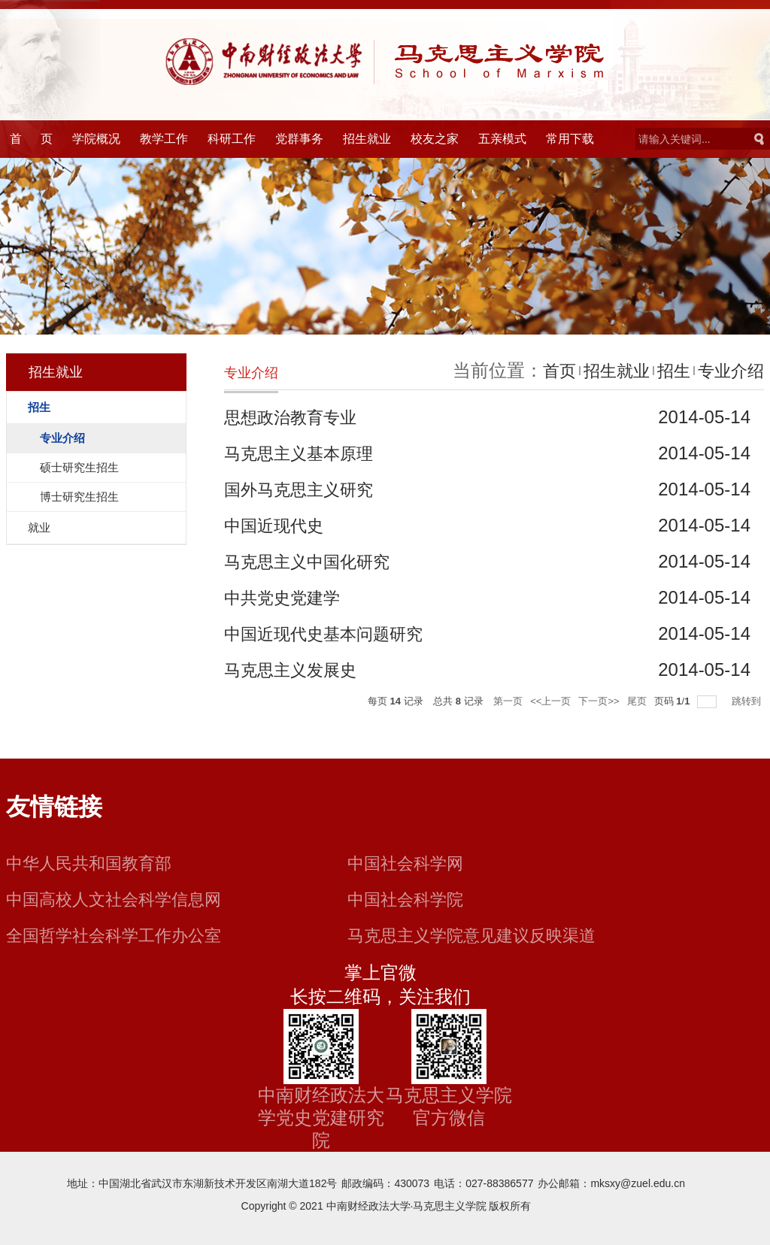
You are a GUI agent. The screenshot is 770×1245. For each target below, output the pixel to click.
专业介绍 (728, 370)
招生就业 (367, 138)
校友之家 (435, 138)
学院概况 (96, 138)
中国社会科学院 (410, 899)
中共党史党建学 (287, 597)
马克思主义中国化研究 (314, 561)
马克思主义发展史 (296, 669)
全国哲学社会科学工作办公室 (123, 935)
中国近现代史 (278, 525)
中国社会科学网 (410, 863)
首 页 (31, 138)
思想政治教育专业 (296, 417)
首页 (543, 370)
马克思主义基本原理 (305, 453)
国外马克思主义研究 (305, 489)
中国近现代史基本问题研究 (332, 633)
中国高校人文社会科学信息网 (123, 899)
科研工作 (232, 138)
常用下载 (570, 138)
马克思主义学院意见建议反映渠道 (482, 935)
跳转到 (748, 701)
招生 (666, 370)
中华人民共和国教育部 (96, 863)
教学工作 (164, 138)
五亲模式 (502, 138)
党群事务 (299, 138)
